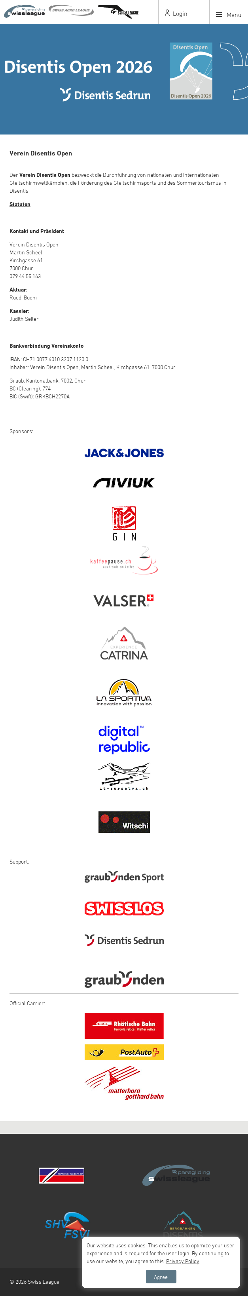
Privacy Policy (182, 1261)
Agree (161, 1276)
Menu (229, 14)
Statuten (19, 204)
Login (176, 13)
